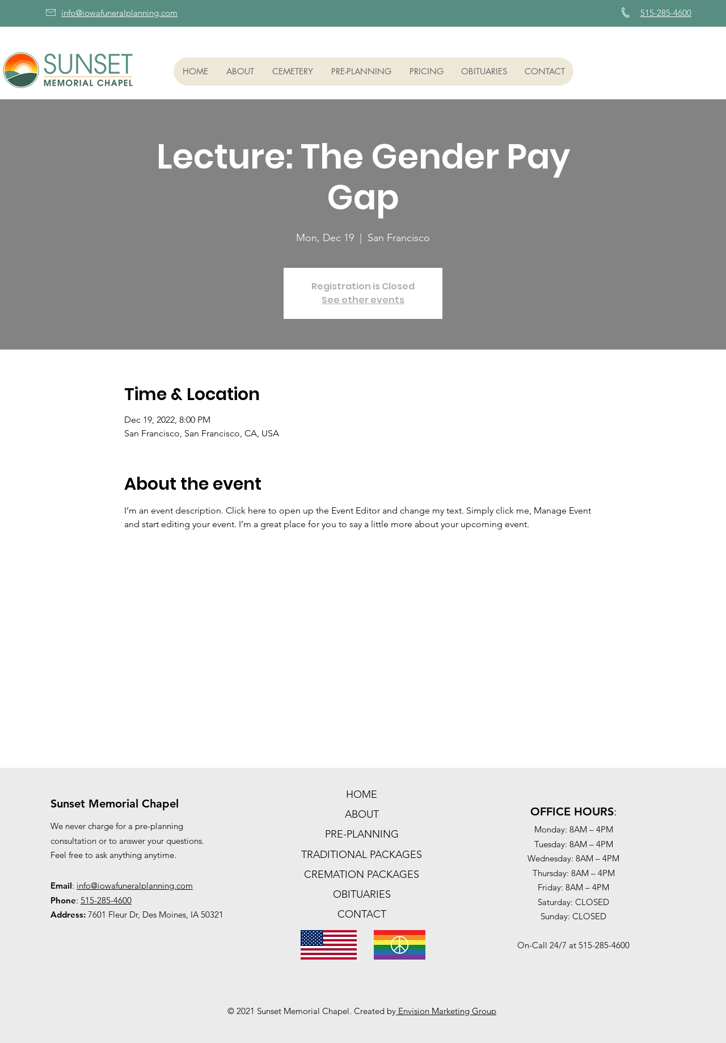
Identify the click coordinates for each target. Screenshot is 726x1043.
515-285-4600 (106, 900)
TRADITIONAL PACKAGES (361, 854)
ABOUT (362, 814)
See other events (363, 299)
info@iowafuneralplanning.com (135, 885)
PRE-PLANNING (362, 834)
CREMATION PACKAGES (361, 874)
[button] (240, 71)
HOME (361, 794)
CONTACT (361, 914)
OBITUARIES (362, 894)
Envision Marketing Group (446, 1011)
